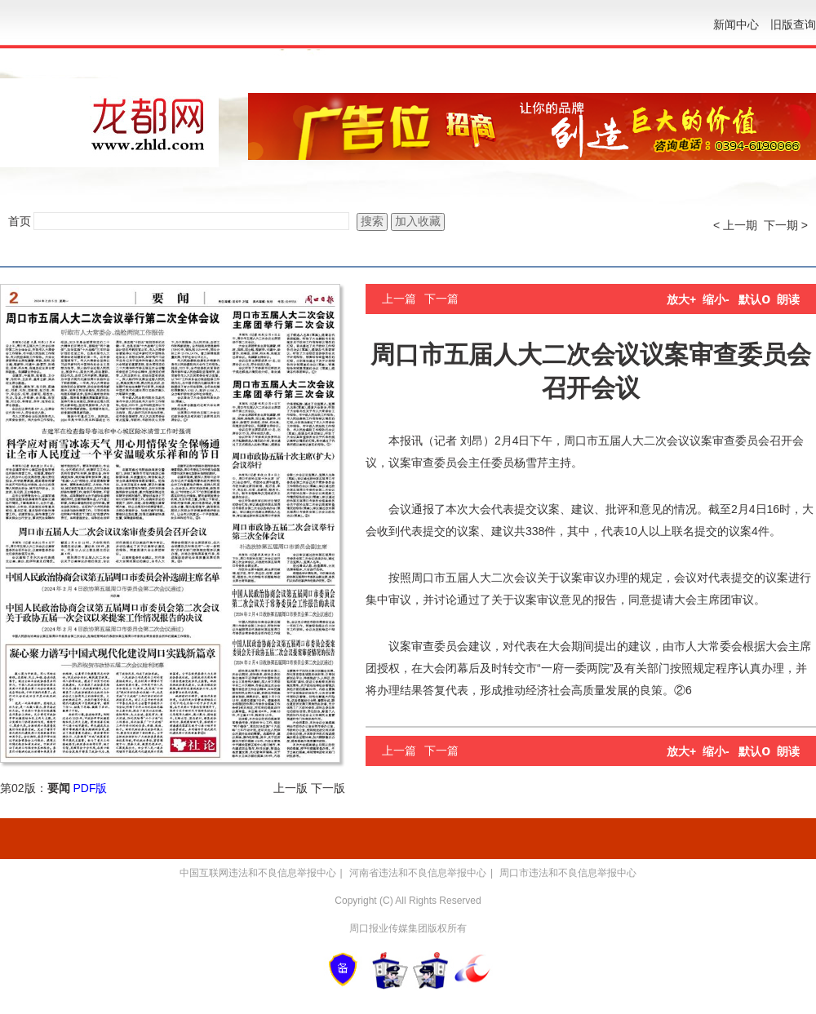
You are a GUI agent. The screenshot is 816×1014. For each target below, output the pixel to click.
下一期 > (786, 225)
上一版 (290, 788)
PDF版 (90, 788)
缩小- (716, 299)
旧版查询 (793, 24)
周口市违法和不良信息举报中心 (567, 873)
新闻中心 (736, 24)
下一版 (328, 788)
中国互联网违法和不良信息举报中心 (258, 873)
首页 (19, 221)
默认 (754, 299)
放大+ (681, 299)
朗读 (788, 299)
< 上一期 (735, 225)
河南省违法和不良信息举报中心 (417, 873)
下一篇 (441, 298)
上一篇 (399, 298)
